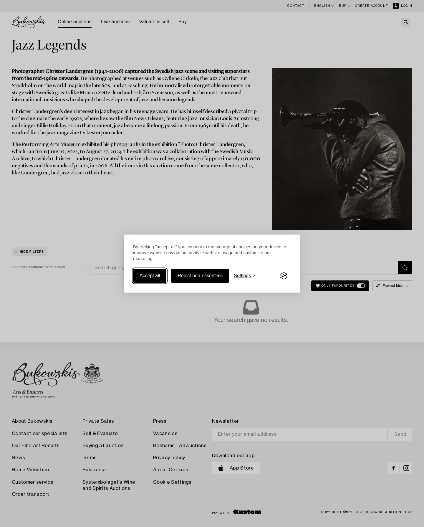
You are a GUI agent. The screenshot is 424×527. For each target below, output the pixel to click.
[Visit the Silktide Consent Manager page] (284, 276)
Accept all (150, 275)
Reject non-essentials (200, 275)
